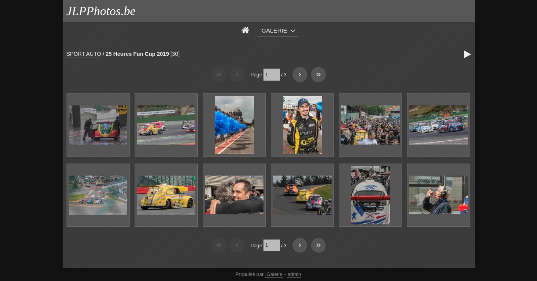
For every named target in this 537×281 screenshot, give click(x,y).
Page (256, 75)
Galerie (274, 30)
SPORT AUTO (84, 54)
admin (294, 274)
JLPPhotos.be (101, 11)
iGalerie (273, 274)
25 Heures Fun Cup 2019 (137, 54)
